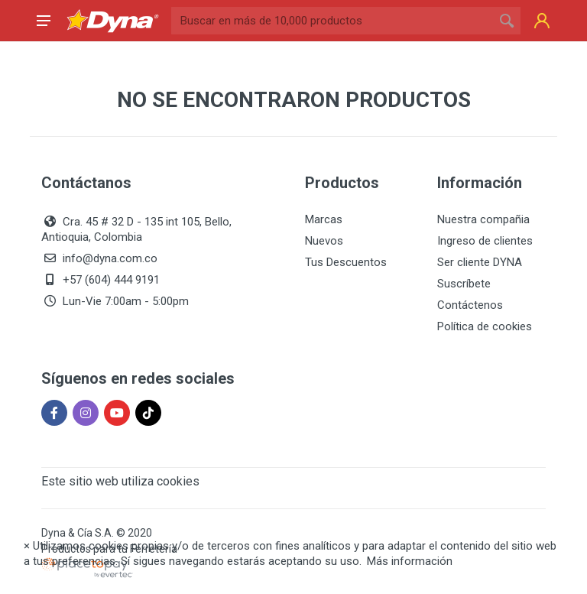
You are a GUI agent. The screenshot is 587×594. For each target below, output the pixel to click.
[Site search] (332, 20)
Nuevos (324, 241)
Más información (409, 561)
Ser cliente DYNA (479, 262)
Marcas (323, 219)
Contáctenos (470, 305)
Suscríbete (464, 284)
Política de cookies (484, 326)
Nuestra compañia (483, 219)
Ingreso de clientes (485, 241)
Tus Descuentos (346, 262)
